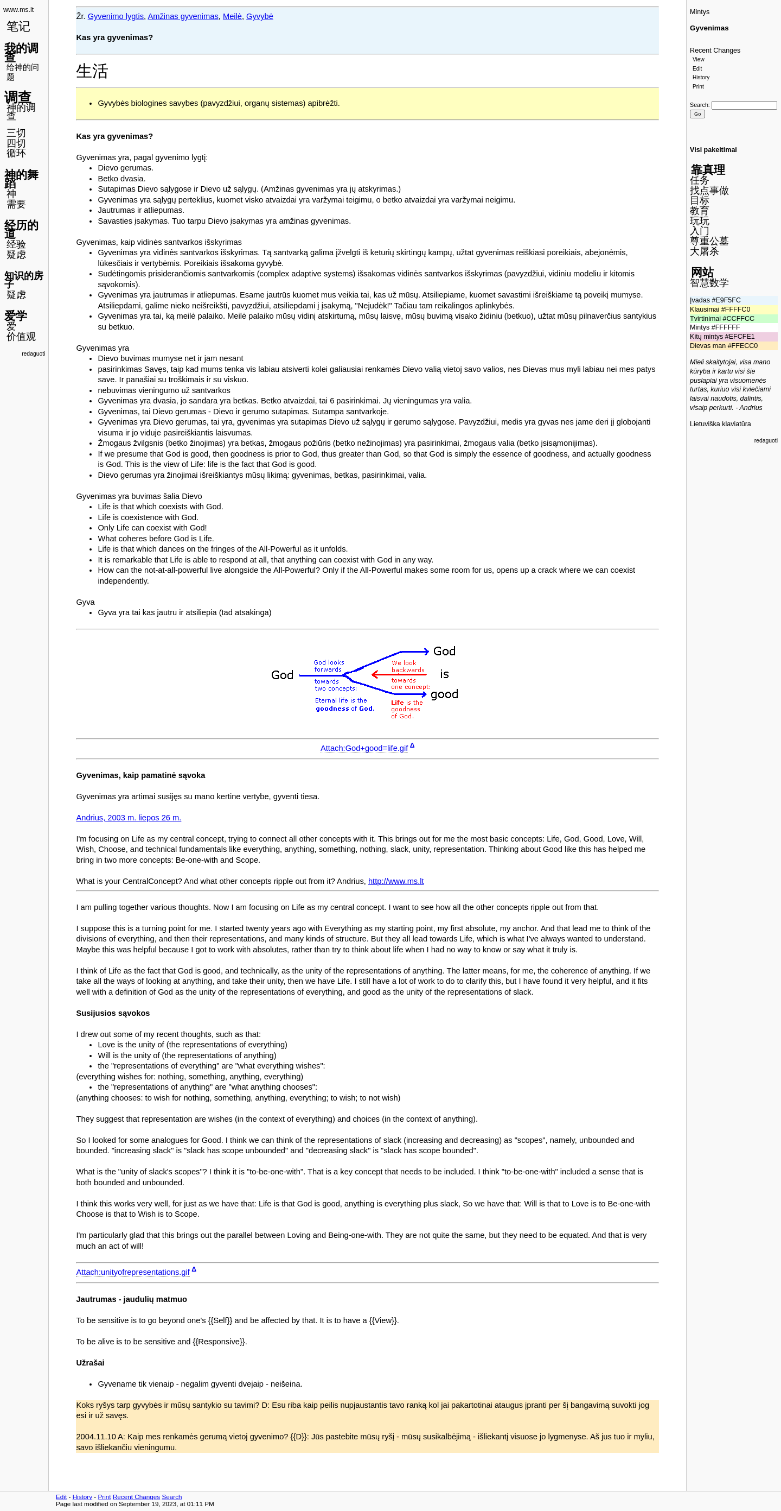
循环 (16, 153)
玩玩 (699, 221)
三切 (16, 133)
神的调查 (21, 112)
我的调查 (21, 53)
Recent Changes (715, 50)
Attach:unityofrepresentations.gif (132, 1272)
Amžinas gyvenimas (183, 16)
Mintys (699, 12)
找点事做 (709, 190)
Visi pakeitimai (713, 150)
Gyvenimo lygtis (116, 16)
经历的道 (21, 230)
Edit (697, 69)
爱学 (15, 315)
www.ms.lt (18, 10)
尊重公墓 (709, 241)
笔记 (18, 26)
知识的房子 (23, 280)
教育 (699, 210)
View (699, 59)
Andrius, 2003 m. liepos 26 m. (128, 817)
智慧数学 (709, 282)
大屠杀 (704, 251)
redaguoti (33, 354)
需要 (16, 204)
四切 (16, 143)
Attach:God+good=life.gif (364, 748)
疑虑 (16, 254)
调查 (17, 97)
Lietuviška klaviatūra (720, 424)
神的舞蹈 (21, 179)
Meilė (232, 16)
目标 (699, 200)
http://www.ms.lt (396, 881)
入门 (699, 230)
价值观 (21, 336)
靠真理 (708, 169)
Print (698, 87)
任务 (699, 180)
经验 (16, 244)
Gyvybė (259, 16)
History (701, 77)
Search (699, 105)
